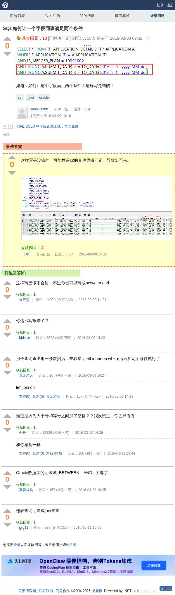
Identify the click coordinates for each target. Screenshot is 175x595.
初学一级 (61, 109)
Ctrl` (27, 254)
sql (20, 97)
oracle (44, 97)
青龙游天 (26, 375)
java (30, 97)
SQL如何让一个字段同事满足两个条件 (43, 28)
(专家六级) (65, 300)
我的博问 (87, 16)
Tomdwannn (38, 109)
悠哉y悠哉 (54, 453)
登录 (160, 5)
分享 (6, 135)
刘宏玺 (24, 300)
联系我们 (46, 591)
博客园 (97, 591)
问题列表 (17, 16)
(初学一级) (64, 375)
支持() (24, 396)
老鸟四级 (43, 254)
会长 (22, 433)
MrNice (24, 338)
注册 (170, 5)
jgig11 (23, 528)
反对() (38, 396)
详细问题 (157, 16)
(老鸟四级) (63, 338)
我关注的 (52, 16)
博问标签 (122, 16)
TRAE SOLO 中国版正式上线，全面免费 (46, 126)
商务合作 (63, 591)
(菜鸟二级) (59, 528)
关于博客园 (27, 591)
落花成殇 (26, 490)
